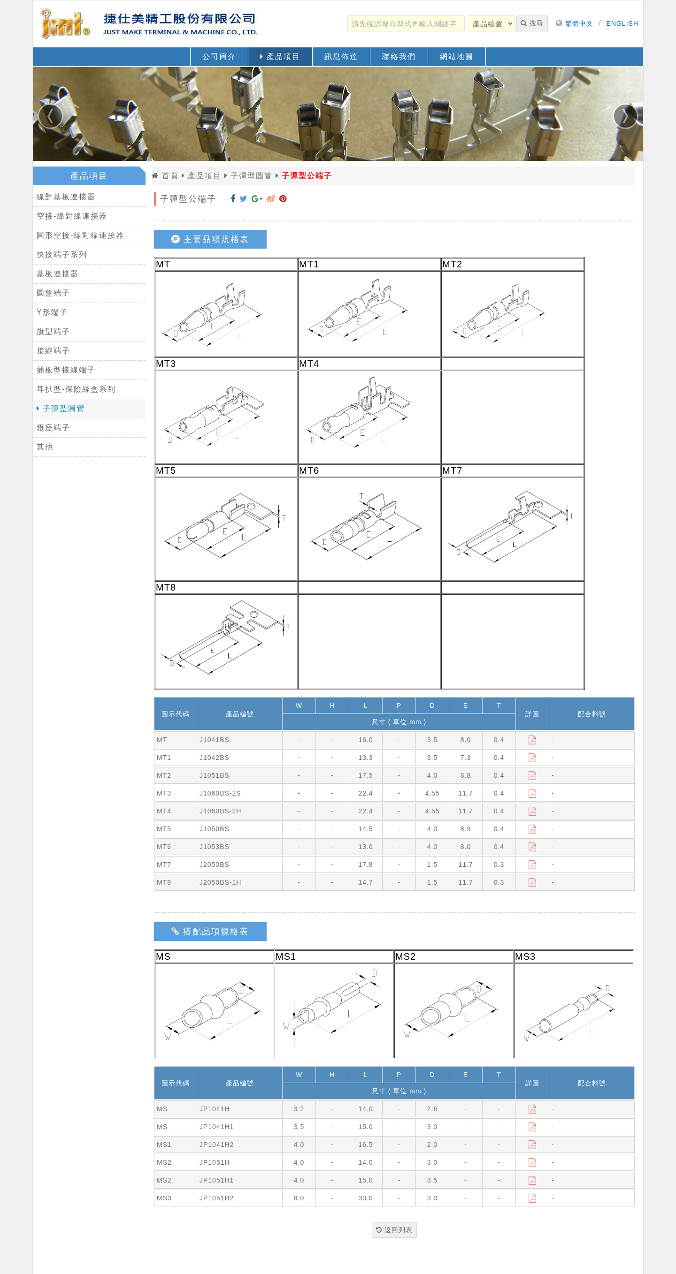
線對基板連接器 (66, 197)
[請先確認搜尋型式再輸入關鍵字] (406, 23)
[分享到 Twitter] (243, 199)
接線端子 (53, 351)
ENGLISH (622, 23)
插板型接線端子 (66, 370)
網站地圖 (457, 57)
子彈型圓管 (61, 408)
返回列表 (394, 1230)
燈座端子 (53, 428)
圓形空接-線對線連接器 (80, 235)
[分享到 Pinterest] (283, 199)
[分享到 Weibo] (271, 199)
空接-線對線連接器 (72, 216)
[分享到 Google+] (257, 199)
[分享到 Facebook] (233, 199)
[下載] (533, 739)
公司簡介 (219, 57)
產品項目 (280, 57)
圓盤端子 (53, 293)
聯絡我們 (399, 57)
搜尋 (532, 23)
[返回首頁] (150, 23)
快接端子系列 (62, 254)
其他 (45, 447)
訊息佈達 (341, 57)
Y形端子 (52, 312)
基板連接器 (58, 274)
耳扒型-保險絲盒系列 (76, 389)
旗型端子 (53, 331)
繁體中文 (579, 23)
